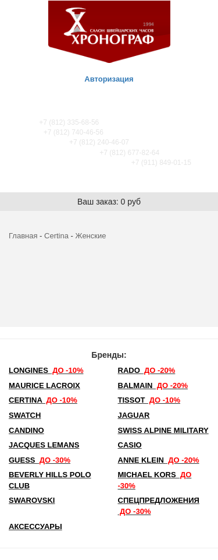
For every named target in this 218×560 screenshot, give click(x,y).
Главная (23, 235)
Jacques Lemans (44, 445)
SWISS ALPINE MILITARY (163, 430)
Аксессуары (35, 526)
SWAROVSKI (32, 500)
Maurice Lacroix (44, 385)
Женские (91, 235)
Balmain (153, 385)
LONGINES (46, 370)
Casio (130, 445)
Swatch (25, 415)
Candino (26, 430)
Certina (56, 235)
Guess (39, 460)
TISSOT (149, 400)
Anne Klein (158, 460)
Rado (147, 370)
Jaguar (134, 415)
